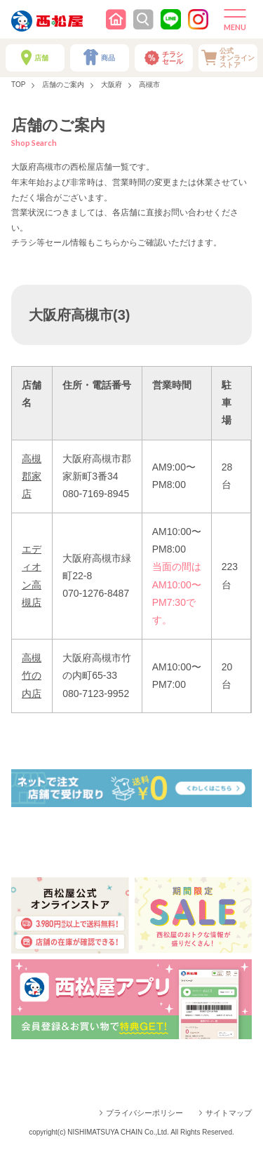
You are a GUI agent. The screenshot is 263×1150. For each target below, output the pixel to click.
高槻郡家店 (31, 476)
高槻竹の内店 (31, 675)
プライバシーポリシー (144, 1113)
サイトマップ (228, 1113)
